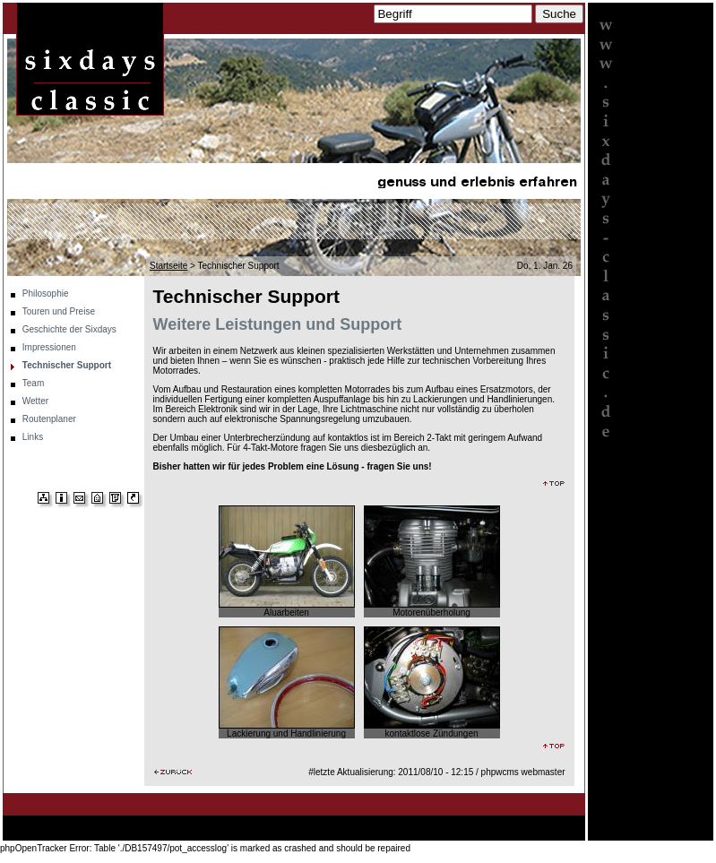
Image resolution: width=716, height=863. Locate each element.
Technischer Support (66, 365)
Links (32, 437)
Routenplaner (49, 419)
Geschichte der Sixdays (69, 329)
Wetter (35, 401)
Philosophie (45, 293)
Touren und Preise (58, 311)
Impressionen (49, 347)
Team (33, 383)
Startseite (168, 266)
